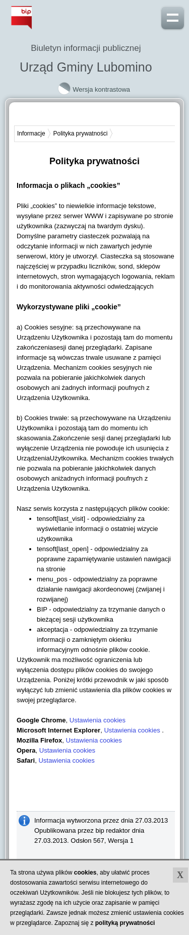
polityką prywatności (125, 922)
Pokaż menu (172, 17)
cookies (85, 872)
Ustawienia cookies (97, 720)
